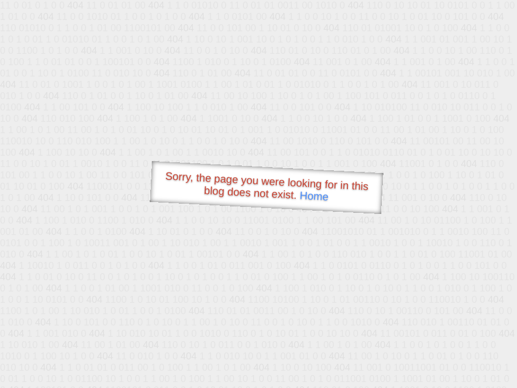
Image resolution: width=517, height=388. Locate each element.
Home (314, 196)
